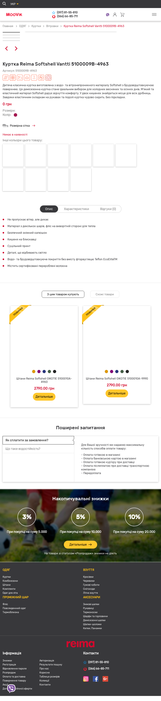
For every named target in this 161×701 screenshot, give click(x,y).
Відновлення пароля (15, 668)
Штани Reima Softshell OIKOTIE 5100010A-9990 (117, 378)
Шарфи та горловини (95, 616)
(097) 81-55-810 (65, 12)
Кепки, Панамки (92, 628)
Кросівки (88, 576)
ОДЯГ (22, 26)
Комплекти (9, 588)
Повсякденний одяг (14, 608)
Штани (7, 584)
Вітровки (52, 26)
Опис (49, 209)
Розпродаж (9, 672)
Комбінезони (10, 580)
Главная (8, 26)
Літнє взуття (90, 592)
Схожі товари (105, 294)
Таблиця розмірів (49, 676)
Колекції (44, 680)
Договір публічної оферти (17, 688)
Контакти (45, 684)
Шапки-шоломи (92, 624)
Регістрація (9, 664)
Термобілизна (11, 612)
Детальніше (44, 397)
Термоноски (90, 612)
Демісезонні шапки (94, 620)
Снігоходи (89, 588)
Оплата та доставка (14, 676)
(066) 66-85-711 (65, 16)
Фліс (5, 604)
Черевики (89, 580)
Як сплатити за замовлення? (26, 440)
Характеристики (76, 209)
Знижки (7, 660)
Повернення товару (14, 680)
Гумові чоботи (91, 584)
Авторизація (46, 660)
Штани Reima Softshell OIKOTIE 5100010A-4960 (44, 380)
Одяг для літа (10, 592)
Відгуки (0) (108, 209)
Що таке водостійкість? (22, 449)
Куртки (36, 26)
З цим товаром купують (63, 294)
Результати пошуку (50, 664)
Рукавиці (88, 608)
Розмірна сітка (19, 125)
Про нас (44, 668)
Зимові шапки (91, 604)
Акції (5, 684)
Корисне (44, 672)
